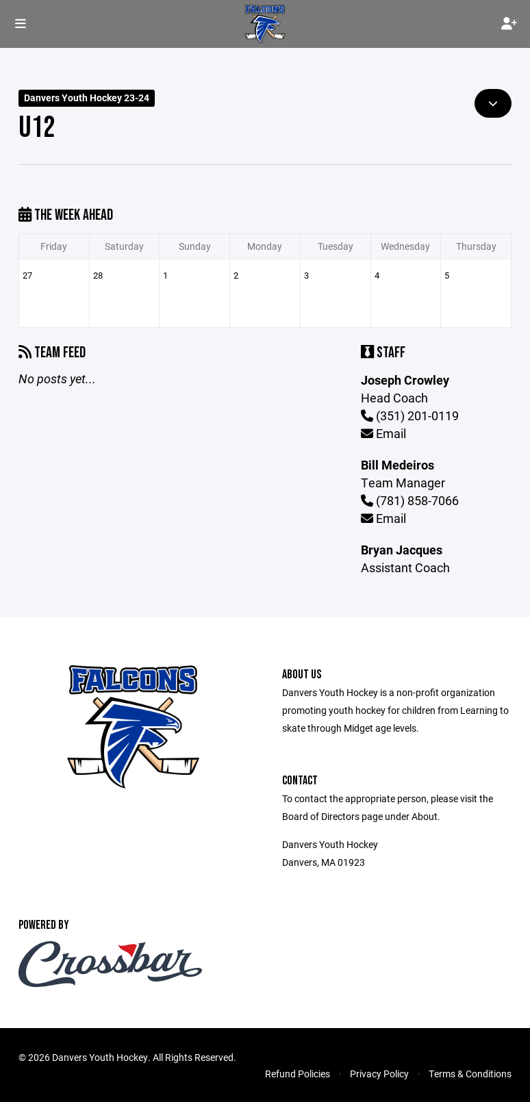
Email (383, 433)
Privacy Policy (379, 1073)
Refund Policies (297, 1073)
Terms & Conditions (470, 1073)
